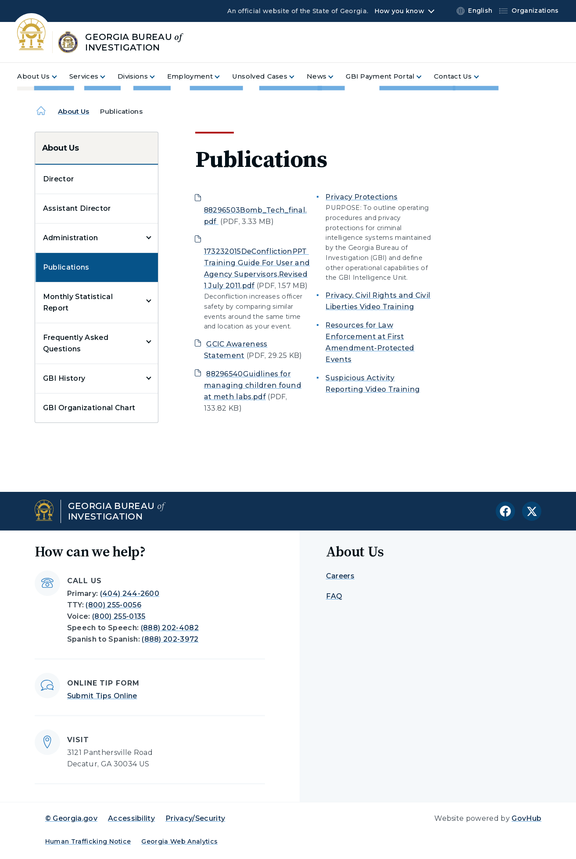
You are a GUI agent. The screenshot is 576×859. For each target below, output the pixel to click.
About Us (73, 111)
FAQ (334, 596)
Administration (70, 238)
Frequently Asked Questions (75, 343)
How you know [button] (399, 10)
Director (58, 179)
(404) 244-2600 (129, 593)
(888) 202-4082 (170, 628)
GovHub (526, 818)
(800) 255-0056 (113, 605)
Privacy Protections (361, 197)
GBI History (64, 378)
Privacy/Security (195, 818)
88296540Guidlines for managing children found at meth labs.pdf (252, 385)
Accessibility (131, 818)
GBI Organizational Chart (89, 408)
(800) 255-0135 (118, 616)
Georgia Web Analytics (179, 841)
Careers (340, 576)
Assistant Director (77, 208)
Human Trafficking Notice (88, 841)
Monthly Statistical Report (78, 302)
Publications (66, 267)
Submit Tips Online (102, 696)
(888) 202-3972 (170, 639)
